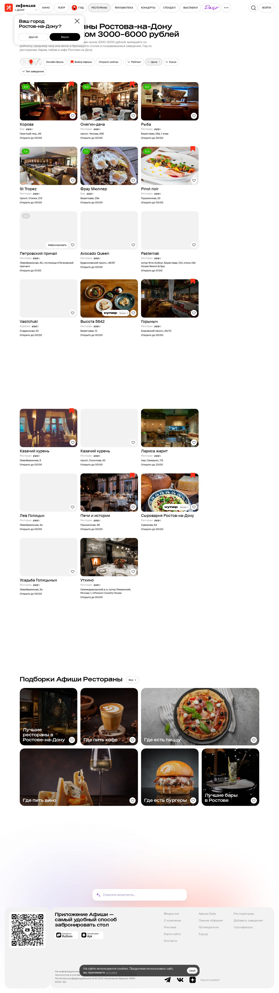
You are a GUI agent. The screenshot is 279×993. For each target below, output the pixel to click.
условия (111, 972)
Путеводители (209, 927)
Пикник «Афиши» (211, 920)
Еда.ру (203, 934)
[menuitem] (46, 7)
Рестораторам (244, 914)
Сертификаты (243, 927)
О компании (172, 920)
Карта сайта (172, 934)
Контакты (170, 941)
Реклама (170, 927)
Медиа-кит (171, 914)
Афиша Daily (207, 914)
